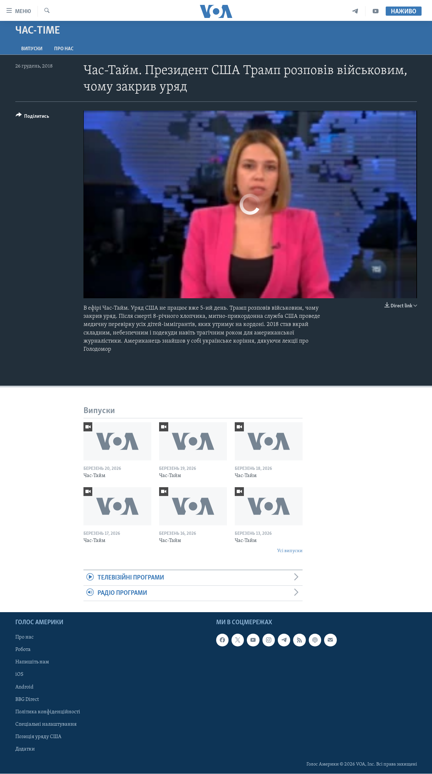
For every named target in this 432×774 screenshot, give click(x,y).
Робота (23, 650)
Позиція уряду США (38, 736)
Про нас (63, 49)
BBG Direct (27, 699)
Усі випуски (290, 551)
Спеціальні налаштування (46, 724)
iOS (19, 674)
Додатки (25, 749)
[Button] (33, 117)
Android (24, 687)
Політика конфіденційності (47, 712)
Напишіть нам (32, 662)
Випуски (31, 49)
